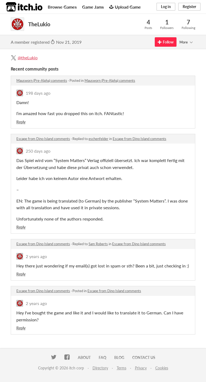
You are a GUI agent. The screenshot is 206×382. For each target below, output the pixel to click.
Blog (119, 357)
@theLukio (28, 57)
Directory (100, 368)
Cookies (161, 368)
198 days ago (38, 93)
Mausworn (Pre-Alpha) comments (41, 80)
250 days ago (38, 150)
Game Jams (93, 6)
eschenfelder (98, 139)
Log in (166, 6)
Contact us (143, 357)
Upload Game (125, 6)
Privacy (141, 368)
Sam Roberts (98, 244)
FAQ (102, 357)
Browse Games (62, 6)
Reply (20, 122)
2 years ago (36, 256)
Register (189, 6)
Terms (121, 368)
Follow (166, 42)
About (84, 357)
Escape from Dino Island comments (43, 139)
